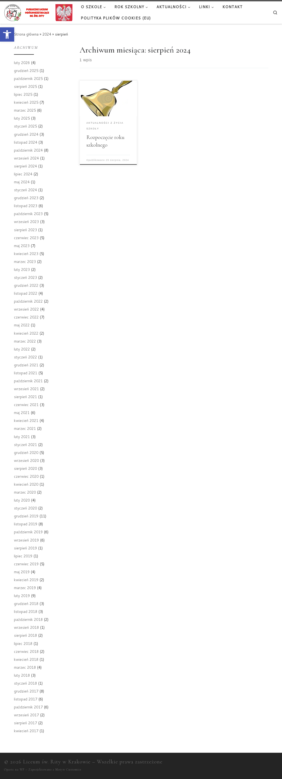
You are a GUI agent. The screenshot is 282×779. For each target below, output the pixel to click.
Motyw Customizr (69, 769)
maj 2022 (22, 325)
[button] (7, 34)
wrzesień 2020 (26, 460)
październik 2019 (28, 531)
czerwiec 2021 (26, 404)
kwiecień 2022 (26, 333)
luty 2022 (22, 349)
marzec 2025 (25, 110)
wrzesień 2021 (26, 388)
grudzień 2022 (26, 285)
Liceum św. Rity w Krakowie (57, 761)
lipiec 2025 (23, 94)
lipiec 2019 (23, 555)
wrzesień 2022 (26, 309)
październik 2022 (28, 301)
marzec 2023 (25, 261)
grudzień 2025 (26, 70)
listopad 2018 (25, 611)
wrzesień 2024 (26, 158)
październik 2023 (28, 213)
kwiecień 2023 (26, 253)
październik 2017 (28, 707)
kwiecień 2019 (26, 579)
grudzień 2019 (26, 516)
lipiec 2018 (23, 643)
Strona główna (26, 34)
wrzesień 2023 (26, 221)
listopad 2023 (25, 205)
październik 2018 (28, 619)
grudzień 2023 (26, 197)
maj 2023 (22, 245)
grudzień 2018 (26, 603)
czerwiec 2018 (26, 651)
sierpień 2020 (25, 468)
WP (22, 769)
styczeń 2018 (25, 683)
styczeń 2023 (25, 277)
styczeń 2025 (25, 126)
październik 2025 (28, 78)
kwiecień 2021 (26, 420)
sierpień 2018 (25, 635)
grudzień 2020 (26, 452)
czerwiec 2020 (26, 476)
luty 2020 (22, 500)
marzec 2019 (25, 587)
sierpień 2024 (25, 166)
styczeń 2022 (25, 357)
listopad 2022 (25, 293)
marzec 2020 (25, 492)
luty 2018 (22, 675)
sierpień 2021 (25, 396)
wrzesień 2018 (26, 627)
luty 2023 (22, 269)
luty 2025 (22, 118)
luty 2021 (22, 436)
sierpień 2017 (25, 722)
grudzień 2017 (26, 691)
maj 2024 (22, 181)
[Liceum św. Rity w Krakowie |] (38, 12)
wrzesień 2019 (26, 540)
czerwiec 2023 (26, 237)
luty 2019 (22, 595)
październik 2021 (28, 380)
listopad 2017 (25, 699)
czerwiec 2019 (26, 563)
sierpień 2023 (25, 229)
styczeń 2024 (25, 189)
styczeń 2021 (25, 444)
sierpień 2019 (25, 548)
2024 (46, 34)
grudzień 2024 (26, 134)
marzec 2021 (25, 428)
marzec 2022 (25, 341)
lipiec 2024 (23, 173)
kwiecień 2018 (26, 659)
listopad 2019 (25, 523)
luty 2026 (22, 62)
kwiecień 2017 (26, 730)
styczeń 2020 (25, 508)
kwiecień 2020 (26, 484)
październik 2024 (28, 150)
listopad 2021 (25, 372)
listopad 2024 (25, 142)
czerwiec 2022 (26, 317)
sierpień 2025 (25, 86)
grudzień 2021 (26, 364)
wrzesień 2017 (26, 714)
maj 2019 (22, 571)
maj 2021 (22, 412)
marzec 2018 (25, 667)
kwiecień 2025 (26, 102)
